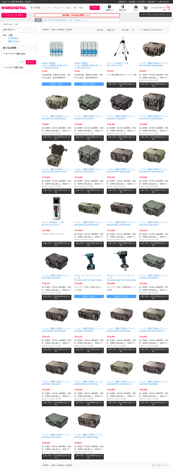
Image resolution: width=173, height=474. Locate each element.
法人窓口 (141, 2)
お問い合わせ (163, 2)
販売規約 (151, 2)
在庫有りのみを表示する (151, 30)
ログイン (144, 15)
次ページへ (163, 465)
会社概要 (131, 2)
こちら (167, 15)
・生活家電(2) (12, 38)
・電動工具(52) (12, 41)
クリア (21, 62)
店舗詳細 (122, 2)
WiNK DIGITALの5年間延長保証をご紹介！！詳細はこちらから (73, 20)
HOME (5, 24)
